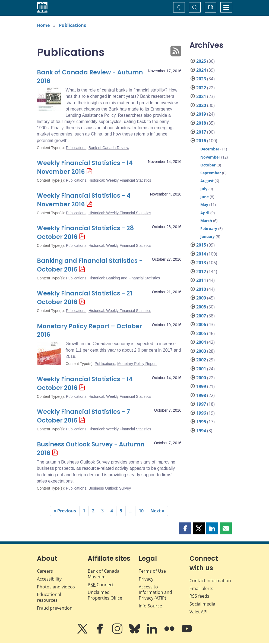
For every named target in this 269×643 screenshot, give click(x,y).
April (204, 212)
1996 (201, 413)
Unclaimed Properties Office (105, 595)
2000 (201, 378)
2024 (201, 70)
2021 (201, 96)
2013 (201, 263)
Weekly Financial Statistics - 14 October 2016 (85, 383)
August (207, 180)
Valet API (198, 612)
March (206, 220)
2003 (201, 351)
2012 (201, 272)
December (209, 149)
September (210, 172)
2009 (201, 298)
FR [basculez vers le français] (210, 7)
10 (141, 511)
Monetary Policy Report (137, 363)
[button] (185, 528)
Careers (45, 571)
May (204, 204)
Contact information (210, 581)
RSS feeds (199, 596)
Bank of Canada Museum (103, 574)
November (210, 157)
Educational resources (49, 597)
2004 (201, 342)
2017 (201, 132)
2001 (201, 369)
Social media (202, 604)
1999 (201, 386)
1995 (201, 422)
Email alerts (201, 588)
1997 (201, 404)
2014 (201, 254)
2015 (201, 245)
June (204, 196)
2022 (201, 88)
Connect (101, 585)
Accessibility (49, 579)
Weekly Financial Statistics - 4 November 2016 (84, 200)
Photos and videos (56, 587)
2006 (201, 324)
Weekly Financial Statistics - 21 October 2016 (84, 297)
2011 (201, 280)
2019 (201, 114)
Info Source (150, 606)
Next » (157, 511)
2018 (201, 123)
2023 (201, 79)
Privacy (146, 579)
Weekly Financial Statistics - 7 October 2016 (83, 416)
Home (43, 25)
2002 (201, 360)
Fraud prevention (54, 608)
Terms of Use (152, 571)
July (203, 188)
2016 (201, 141)
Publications (72, 25)
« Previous (64, 511)
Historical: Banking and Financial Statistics (124, 278)
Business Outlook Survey (109, 488)
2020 (201, 105)
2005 (201, 333)
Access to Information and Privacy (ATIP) (155, 592)
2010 (201, 289)
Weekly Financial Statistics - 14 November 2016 (85, 167)
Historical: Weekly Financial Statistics (119, 180)
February (208, 228)
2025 (201, 61)
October (208, 165)
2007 (201, 316)
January (207, 236)
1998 (201, 395)
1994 (201, 431)
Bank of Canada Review (108, 148)
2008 (201, 307)
